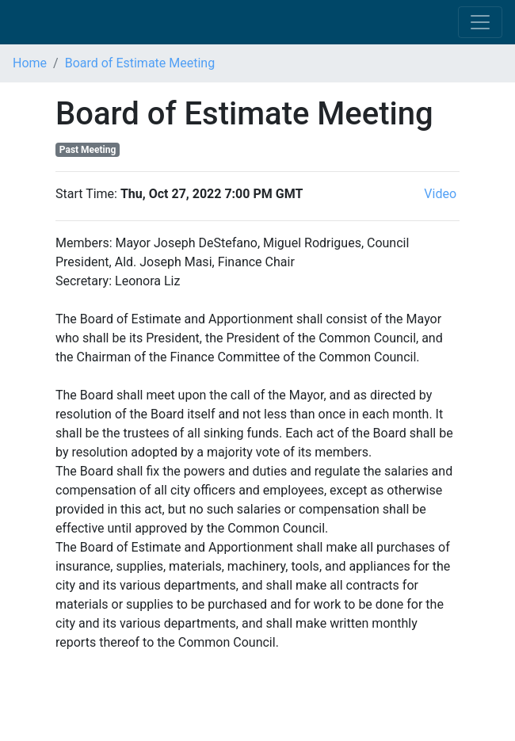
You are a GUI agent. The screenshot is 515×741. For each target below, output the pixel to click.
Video (442, 193)
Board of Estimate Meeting (140, 63)
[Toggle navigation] (480, 22)
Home (30, 63)
